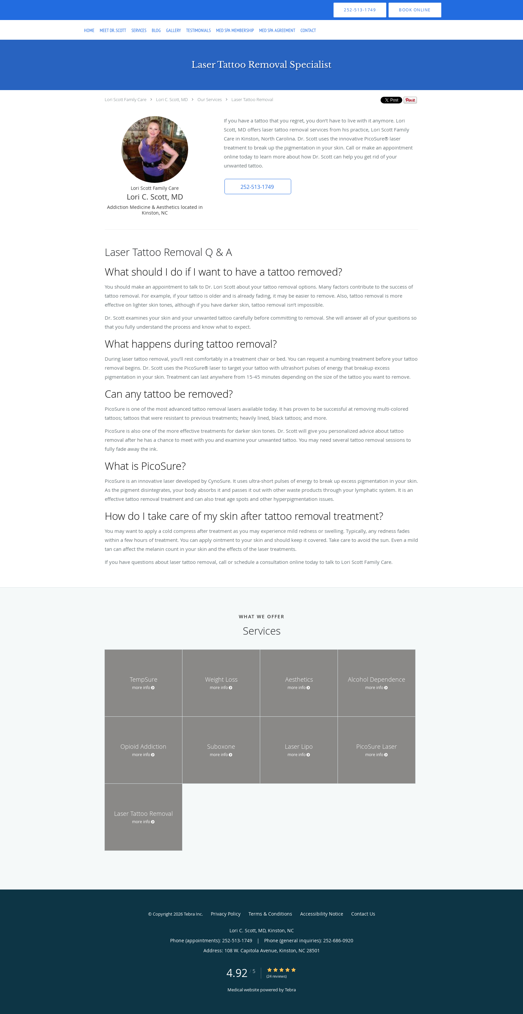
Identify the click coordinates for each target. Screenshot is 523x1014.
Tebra (290, 990)
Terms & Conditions (270, 914)
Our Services (209, 99)
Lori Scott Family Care (125, 99)
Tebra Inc (193, 914)
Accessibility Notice (321, 914)
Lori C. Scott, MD (172, 99)
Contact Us (363, 914)
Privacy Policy (225, 914)
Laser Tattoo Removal (252, 99)
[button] (415, 10)
